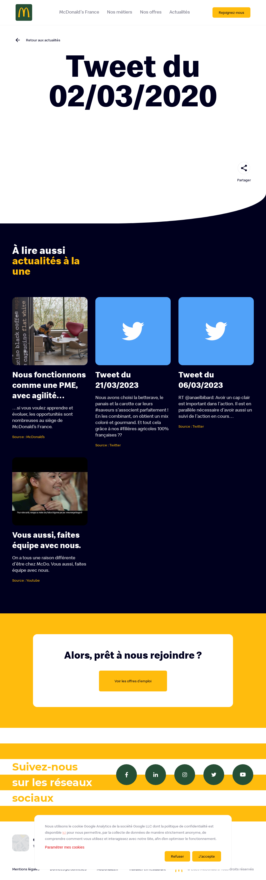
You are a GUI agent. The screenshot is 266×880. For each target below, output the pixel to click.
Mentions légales (25, 869)
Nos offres (150, 12)
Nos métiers (119, 12)
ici (64, 832)
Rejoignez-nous (231, 12)
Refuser (177, 856)
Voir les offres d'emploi (133, 681)
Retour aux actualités (43, 40)
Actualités (179, 12)
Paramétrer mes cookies (64, 847)
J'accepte (206, 856)
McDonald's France (79, 12)
